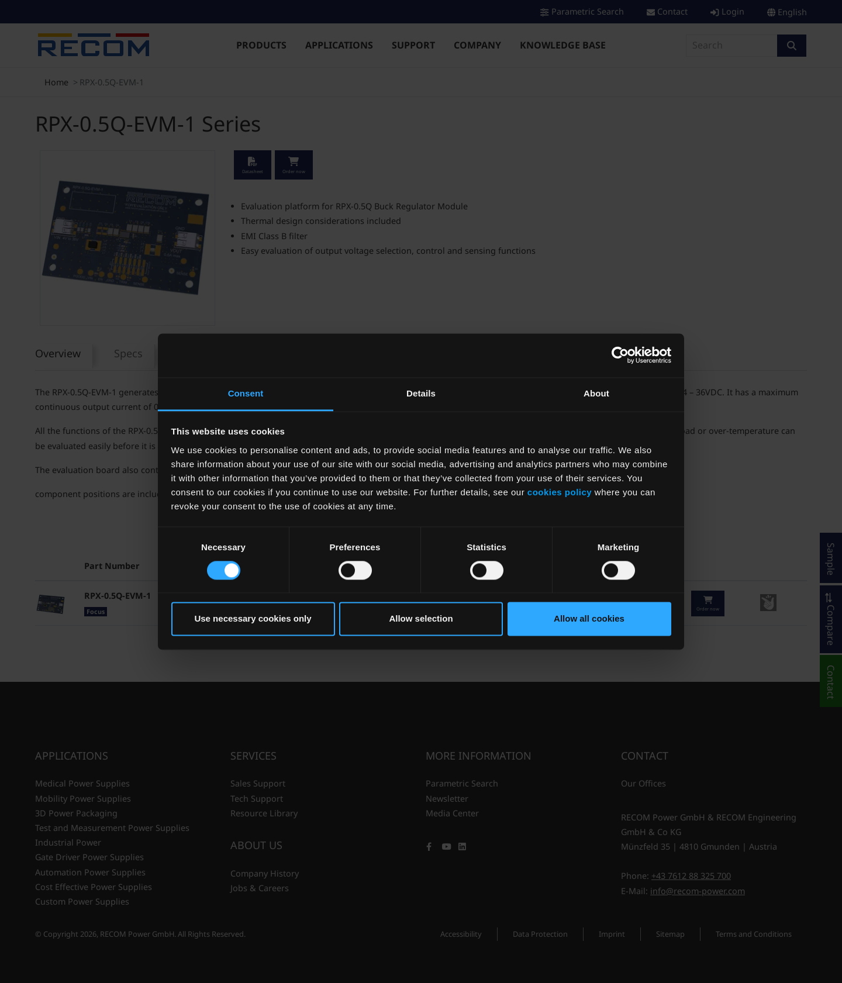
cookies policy (559, 492)
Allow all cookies (589, 619)
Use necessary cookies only (252, 619)
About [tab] (596, 393)
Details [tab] (421, 393)
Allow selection (421, 619)
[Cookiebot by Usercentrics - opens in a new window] (620, 355)
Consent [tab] (246, 393)
